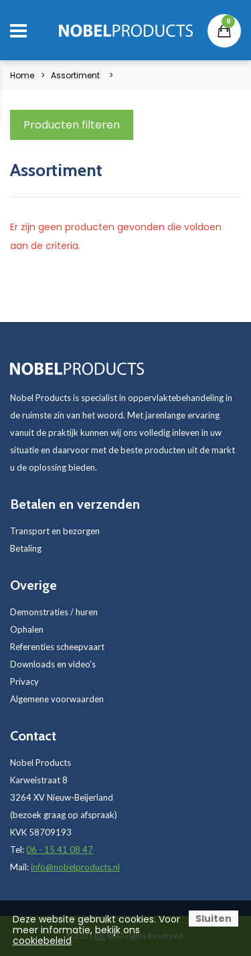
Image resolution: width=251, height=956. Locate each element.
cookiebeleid (42, 940)
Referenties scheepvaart (57, 646)
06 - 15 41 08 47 (59, 849)
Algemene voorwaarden (57, 699)
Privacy (24, 681)
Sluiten (213, 918)
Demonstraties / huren (54, 612)
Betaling (25, 548)
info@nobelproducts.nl (75, 867)
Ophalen (27, 629)
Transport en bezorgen (55, 531)
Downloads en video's (53, 664)
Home (22, 75)
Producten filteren (71, 125)
